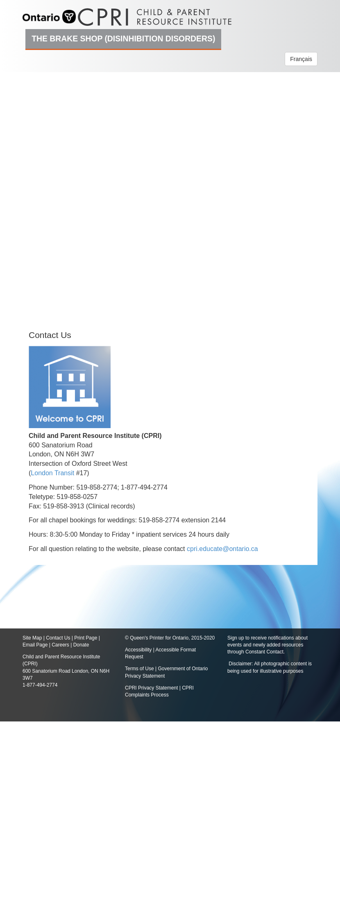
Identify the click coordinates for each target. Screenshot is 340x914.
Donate (81, 645)
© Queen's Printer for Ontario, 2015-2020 (170, 638)
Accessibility (139, 650)
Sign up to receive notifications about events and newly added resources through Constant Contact (267, 645)
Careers (60, 645)
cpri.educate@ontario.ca (222, 548)
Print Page (85, 638)
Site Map (32, 638)
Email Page (35, 645)
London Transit (52, 472)
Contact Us (58, 638)
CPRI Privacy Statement (151, 688)
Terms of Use (139, 668)
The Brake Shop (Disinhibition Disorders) (123, 38)
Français (301, 59)
